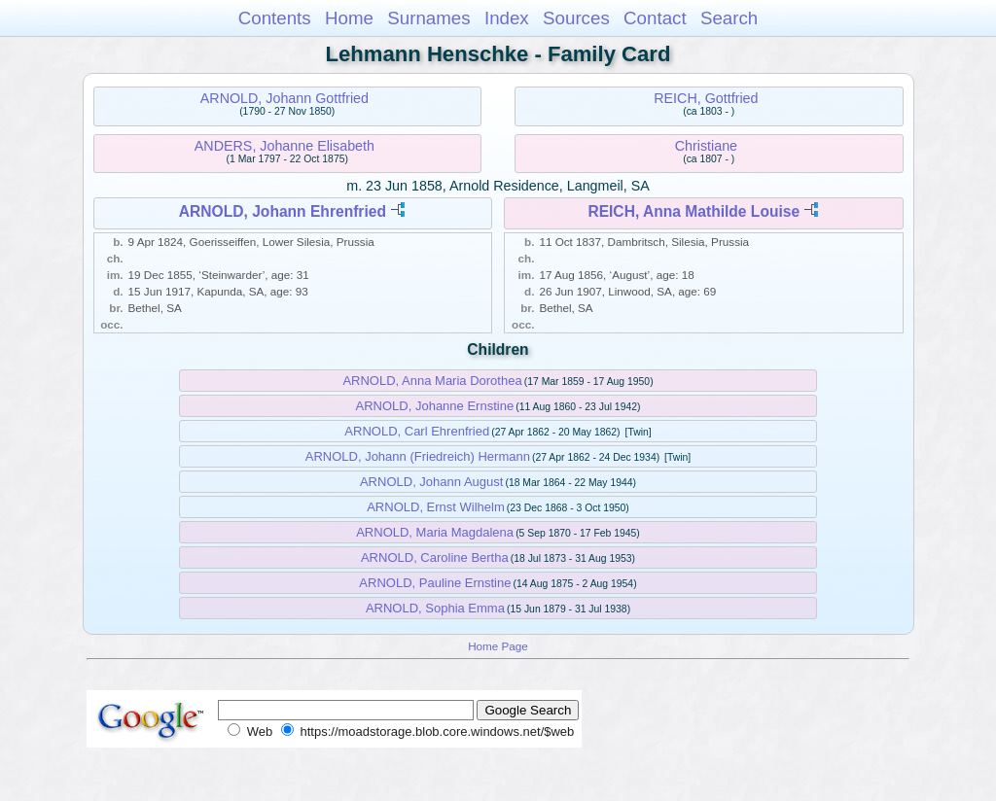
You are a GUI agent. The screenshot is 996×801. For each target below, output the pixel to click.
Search (729, 18)
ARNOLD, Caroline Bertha (435, 557)
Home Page (498, 646)
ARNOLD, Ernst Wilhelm (436, 507)
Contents (274, 18)
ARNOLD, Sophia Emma (435, 608)
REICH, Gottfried (706, 98)
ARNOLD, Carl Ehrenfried (416, 431)
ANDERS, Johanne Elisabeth (284, 146)
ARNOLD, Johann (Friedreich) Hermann (417, 456)
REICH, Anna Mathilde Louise (693, 211)
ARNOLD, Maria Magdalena (435, 532)
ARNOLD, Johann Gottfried (284, 98)
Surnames (428, 18)
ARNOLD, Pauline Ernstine (435, 582)
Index (506, 18)
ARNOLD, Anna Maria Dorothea (431, 380)
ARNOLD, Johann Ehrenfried (282, 211)
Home (349, 18)
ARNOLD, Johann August (431, 481)
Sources (576, 18)
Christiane (706, 146)
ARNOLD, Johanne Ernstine (435, 406)
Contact (655, 18)
